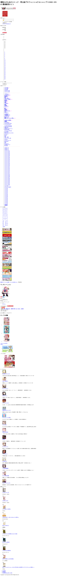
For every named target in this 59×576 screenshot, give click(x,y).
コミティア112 (7, 172)
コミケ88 (6, 196)
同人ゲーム (6, 143)
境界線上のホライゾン (8, 128)
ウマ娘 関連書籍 (5, 468)
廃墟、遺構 (6, 137)
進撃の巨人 (6, 127)
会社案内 (4, 570)
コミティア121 (7, 162)
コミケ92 (6, 192)
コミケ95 (6, 189)
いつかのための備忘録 (6, 550)
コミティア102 (7, 182)
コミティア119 (7, 164)
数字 (4, 226)
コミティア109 (7, 175)
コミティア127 (7, 156)
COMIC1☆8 (6, 147)
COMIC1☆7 (6, 148)
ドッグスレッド (5, 446)
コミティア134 (7, 150)
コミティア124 (7, 159)
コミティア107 (7, 177)
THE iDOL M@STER (8, 126)
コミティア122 (7, 161)
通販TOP (2, 282)
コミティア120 (7, 163)
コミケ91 (6, 193)
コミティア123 (7, 160)
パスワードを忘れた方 (6, 23)
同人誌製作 (6, 131)
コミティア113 (7, 171)
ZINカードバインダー (6, 482)
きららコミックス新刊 (6, 417)
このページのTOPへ (4, 343)
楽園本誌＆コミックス (6, 410)
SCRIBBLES (4, 461)
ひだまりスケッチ (7, 140)
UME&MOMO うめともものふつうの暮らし (10, 517)
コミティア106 (7, 178)
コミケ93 (6, 191)
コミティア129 (7, 154)
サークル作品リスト (13, 282)
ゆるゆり (6, 139)
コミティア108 (7, 176)
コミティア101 (7, 183)
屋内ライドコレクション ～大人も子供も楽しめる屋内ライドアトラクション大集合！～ (18, 567)
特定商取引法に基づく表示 (7, 572)
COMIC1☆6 (6, 149)
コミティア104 (7, 180)
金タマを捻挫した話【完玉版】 (8, 558)
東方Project (6, 141)
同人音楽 (6, 145)
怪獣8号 (3, 439)
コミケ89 (6, 195)
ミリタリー (6, 113)
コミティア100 (7, 184)
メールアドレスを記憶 (8, 21)
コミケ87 (6, 197)
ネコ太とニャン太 (5, 492)
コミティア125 (7, 158)
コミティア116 (7, 167)
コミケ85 (6, 199)
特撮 (5, 142)
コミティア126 (7, 157)
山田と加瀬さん (5, 381)
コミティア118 (7, 165)
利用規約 (4, 571)
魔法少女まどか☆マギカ (8, 132)
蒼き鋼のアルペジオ (6, 373)
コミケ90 (6, 194)
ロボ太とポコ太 (5, 500)
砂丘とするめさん (5, 525)
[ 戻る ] (1, 344)
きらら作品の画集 (5, 475)
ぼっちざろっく (5, 388)
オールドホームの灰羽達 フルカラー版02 (9, 533)
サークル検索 (6, 282)
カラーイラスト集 (7, 138)
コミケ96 (6, 188)
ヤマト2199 (4, 424)
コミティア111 (7, 173)
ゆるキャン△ (4, 395)
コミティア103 (7, 181)
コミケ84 (6, 200)
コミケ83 (6, 201)
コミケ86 (6, 198)
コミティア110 (7, 174)
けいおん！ (6, 133)
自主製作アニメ (7, 144)
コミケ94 (6, 190)
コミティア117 (7, 166)
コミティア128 (7, 155)
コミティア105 (7, 179)
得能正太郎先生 (5, 432)
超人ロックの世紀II (6, 542)
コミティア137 (7, 91)
